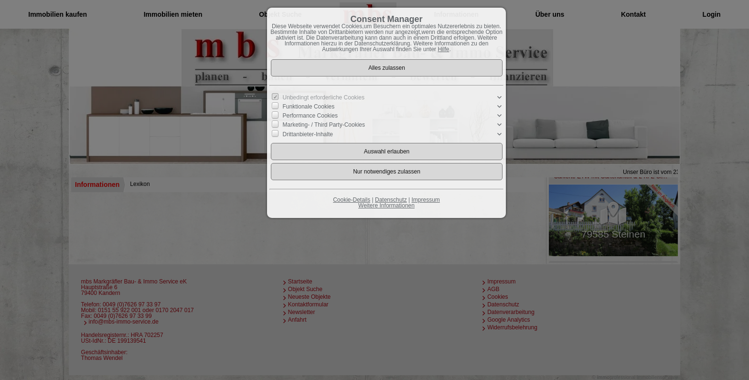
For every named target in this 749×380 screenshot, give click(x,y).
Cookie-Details (351, 199)
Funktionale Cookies (309, 106)
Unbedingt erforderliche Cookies (323, 97)
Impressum (425, 199)
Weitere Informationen (386, 205)
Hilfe (443, 49)
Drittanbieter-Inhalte (308, 133)
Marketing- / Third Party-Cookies (324, 124)
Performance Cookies (310, 115)
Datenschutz (391, 199)
